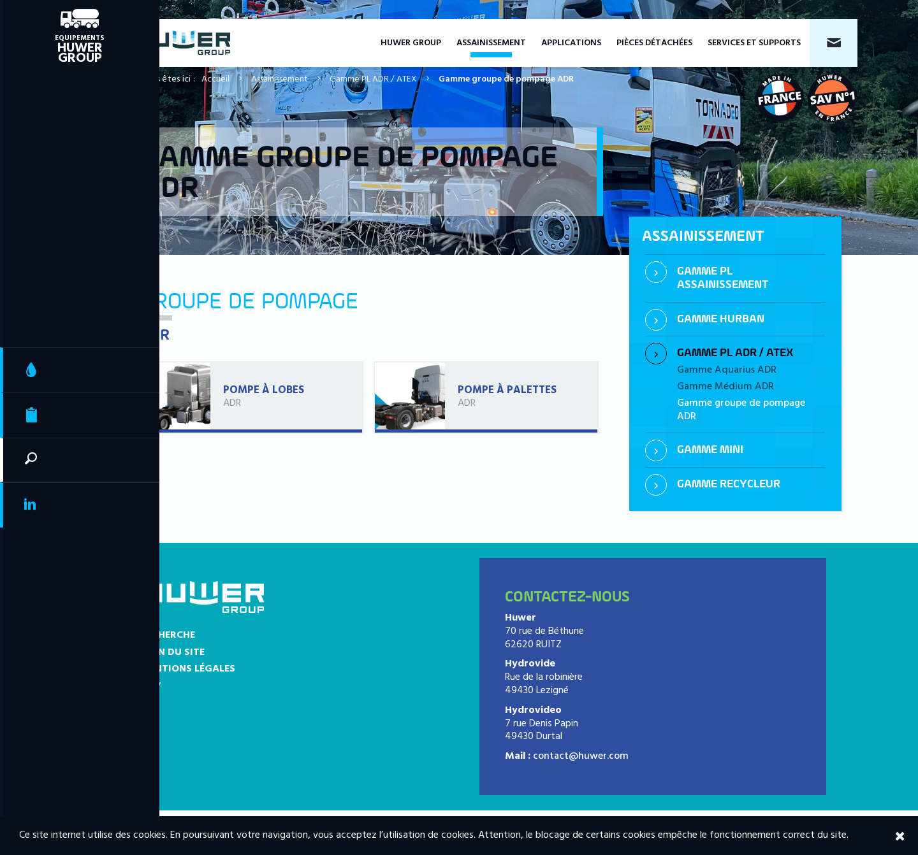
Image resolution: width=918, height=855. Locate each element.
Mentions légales (187, 669)
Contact (833, 43)
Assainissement (491, 43)
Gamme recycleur (728, 484)
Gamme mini (710, 450)
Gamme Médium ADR (725, 386)
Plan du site (172, 652)
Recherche (167, 635)
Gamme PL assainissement (722, 278)
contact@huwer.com (581, 756)
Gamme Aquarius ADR (726, 370)
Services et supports (754, 43)
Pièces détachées (654, 43)
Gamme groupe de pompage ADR (741, 410)
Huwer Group (411, 43)
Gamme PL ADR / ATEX (373, 79)
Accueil (215, 79)
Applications (571, 43)
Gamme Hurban (720, 319)
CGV (150, 686)
